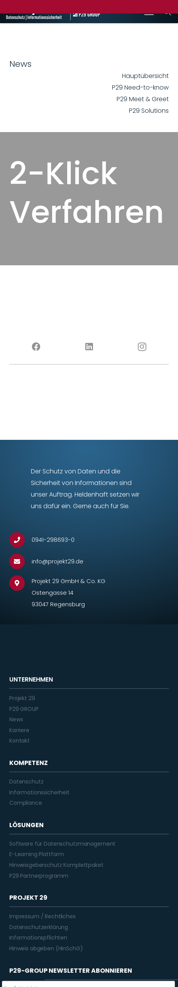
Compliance (25, 803)
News (16, 719)
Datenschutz (26, 781)
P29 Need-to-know (140, 87)
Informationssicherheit (39, 792)
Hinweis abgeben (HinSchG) (46, 948)
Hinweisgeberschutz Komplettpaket (56, 865)
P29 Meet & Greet (143, 99)
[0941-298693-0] (20, 540)
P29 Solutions (149, 110)
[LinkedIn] (89, 347)
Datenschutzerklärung (38, 927)
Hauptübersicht (145, 75)
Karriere (19, 730)
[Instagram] (142, 347)
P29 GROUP (24, 709)
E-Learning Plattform (36, 854)
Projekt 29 (22, 698)
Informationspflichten (38, 937)
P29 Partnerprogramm (38, 876)
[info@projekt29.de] (20, 561)
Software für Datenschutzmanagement (62, 844)
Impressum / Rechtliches (42, 916)
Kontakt (19, 740)
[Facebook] (36, 347)
